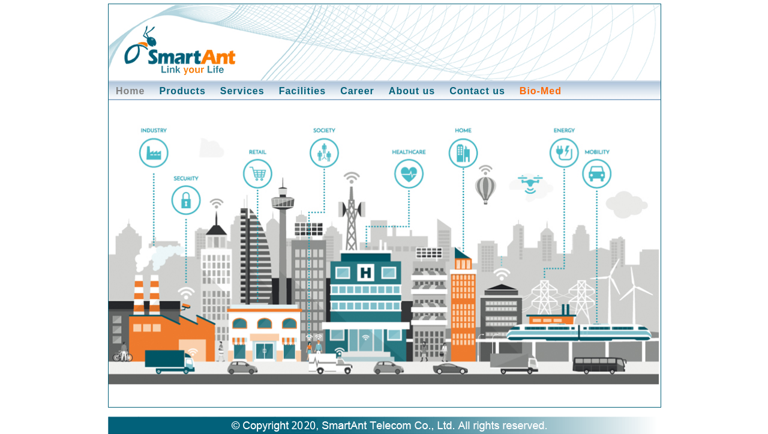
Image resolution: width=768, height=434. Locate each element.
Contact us (477, 91)
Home (130, 91)
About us (412, 91)
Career (357, 91)
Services (242, 91)
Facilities (302, 91)
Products (182, 91)
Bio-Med (541, 91)
